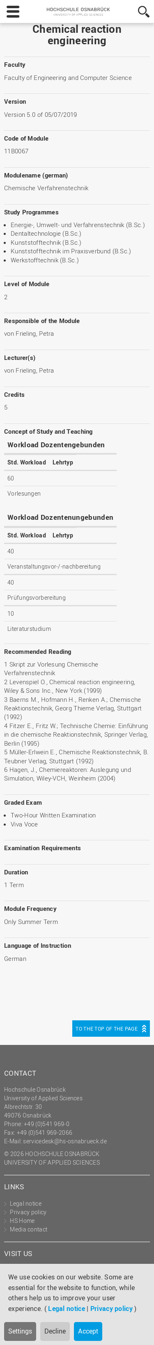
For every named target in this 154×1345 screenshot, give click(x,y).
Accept (88, 1331)
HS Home (22, 1220)
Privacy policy (111, 1308)
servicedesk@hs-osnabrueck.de (64, 1141)
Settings (20, 1331)
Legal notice (66, 1308)
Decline (55, 1331)
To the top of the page (107, 1028)
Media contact (28, 1229)
